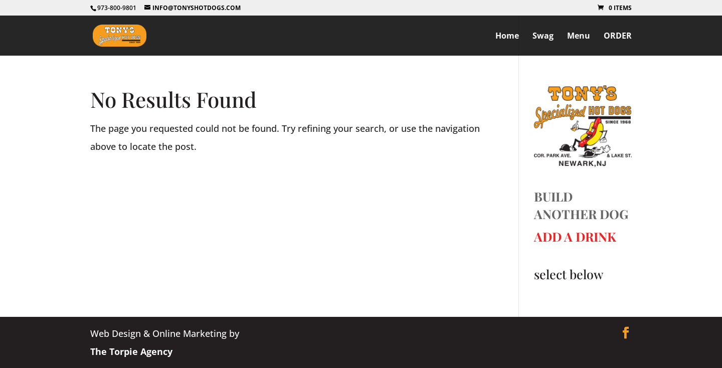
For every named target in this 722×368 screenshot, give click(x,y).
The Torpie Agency (131, 351)
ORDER (618, 36)
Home (507, 36)
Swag (543, 36)
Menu (578, 36)
